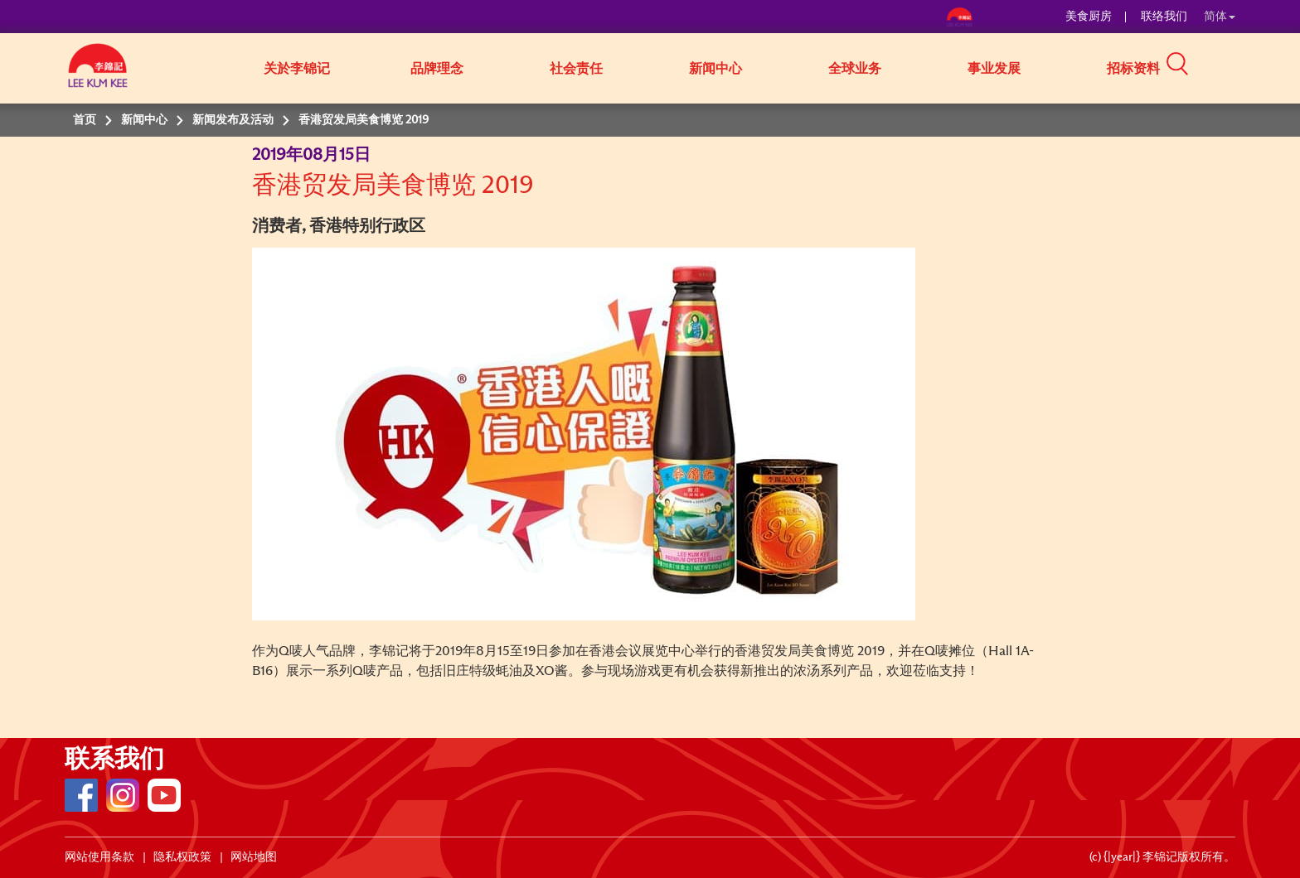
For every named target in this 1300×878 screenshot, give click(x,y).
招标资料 (1133, 68)
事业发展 (994, 68)
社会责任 (576, 68)
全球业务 (854, 68)
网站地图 (253, 857)
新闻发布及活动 (233, 120)
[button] (1241, 67)
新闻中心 (715, 68)
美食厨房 (1088, 16)
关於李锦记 (297, 68)
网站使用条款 (99, 857)
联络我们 (1164, 16)
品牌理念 (436, 68)
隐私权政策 (182, 857)
